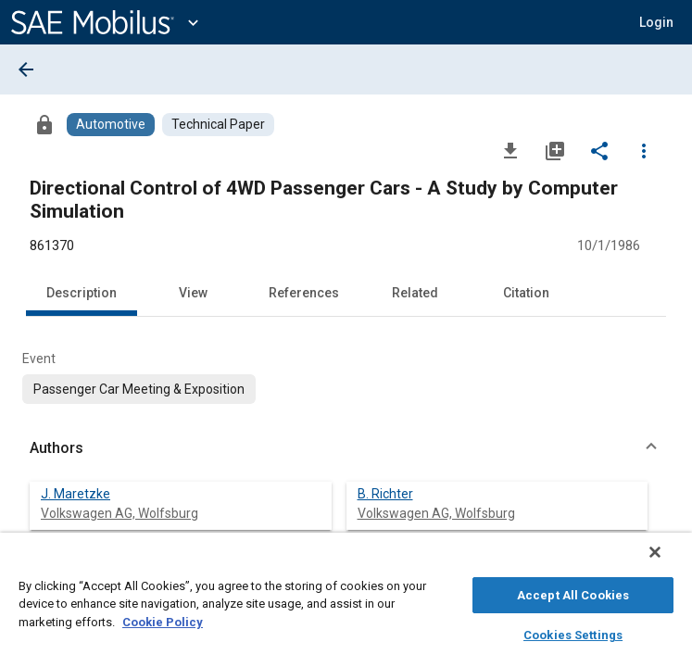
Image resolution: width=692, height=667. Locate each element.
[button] (656, 22)
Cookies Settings (573, 632)
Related (415, 292)
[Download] (510, 150)
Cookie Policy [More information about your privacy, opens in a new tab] (162, 619)
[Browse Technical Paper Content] (218, 124)
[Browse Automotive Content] (111, 124)
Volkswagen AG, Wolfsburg (119, 513)
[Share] (599, 150)
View (193, 292)
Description (81, 292)
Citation (526, 292)
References (304, 292)
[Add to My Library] (554, 150)
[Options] (643, 150)
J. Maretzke (75, 493)
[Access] (44, 124)
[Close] (667, 561)
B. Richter (385, 493)
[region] (346, 604)
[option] (139, 389)
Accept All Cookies (573, 592)
